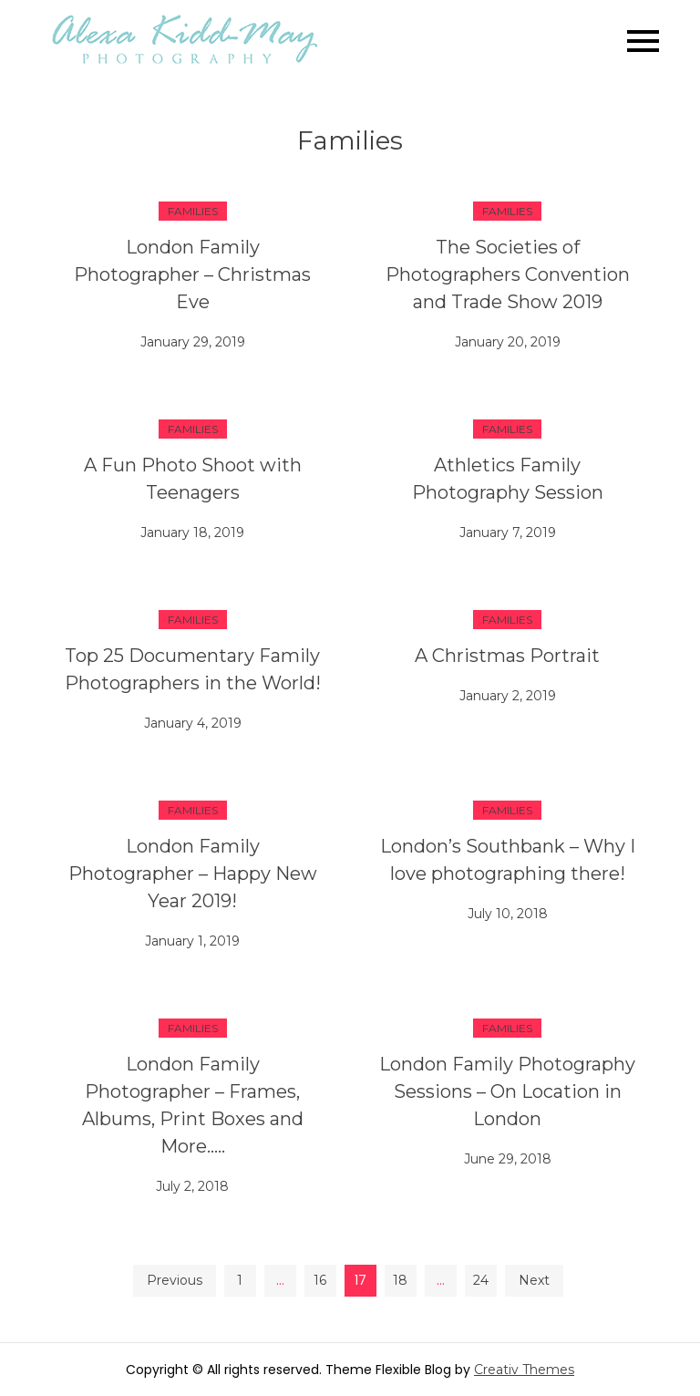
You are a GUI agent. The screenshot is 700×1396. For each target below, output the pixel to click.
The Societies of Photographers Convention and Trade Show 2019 (508, 274)
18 (400, 1280)
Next (534, 1280)
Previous (174, 1280)
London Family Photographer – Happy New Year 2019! (192, 873)
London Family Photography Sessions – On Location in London (507, 1091)
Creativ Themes (524, 1369)
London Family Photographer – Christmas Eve (192, 274)
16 (320, 1280)
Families (193, 211)
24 (481, 1280)
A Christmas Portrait (507, 656)
